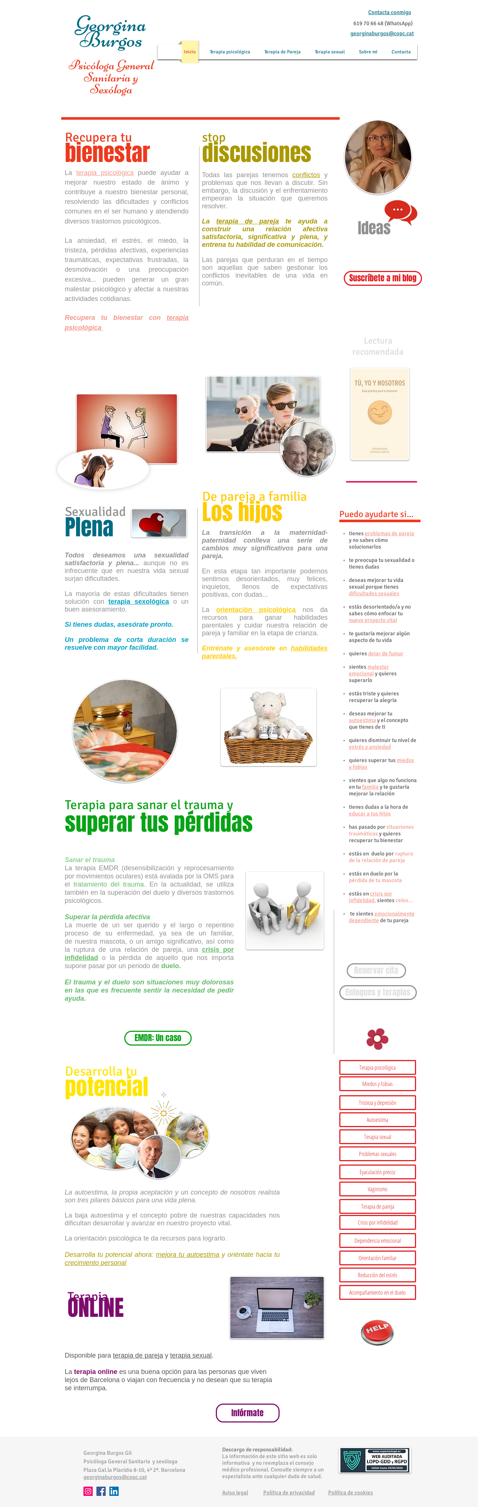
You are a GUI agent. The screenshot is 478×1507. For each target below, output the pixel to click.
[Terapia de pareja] (377, 1206)
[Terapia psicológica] (377, 1067)
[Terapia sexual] (377, 1136)
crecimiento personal (95, 1262)
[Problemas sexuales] (377, 1153)
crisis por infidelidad (370, 897)
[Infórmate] (248, 1413)
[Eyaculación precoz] (377, 1172)
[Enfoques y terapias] (378, 992)
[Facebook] (101, 1491)
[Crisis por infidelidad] (377, 1222)
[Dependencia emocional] (377, 1240)
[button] (377, 1102)
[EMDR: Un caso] (158, 1038)
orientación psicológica (256, 609)
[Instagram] (88, 1491)
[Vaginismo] (377, 1189)
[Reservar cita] (376, 970)
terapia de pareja (247, 221)
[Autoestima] (377, 1119)
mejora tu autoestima (188, 1254)
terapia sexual (191, 1355)
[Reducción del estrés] (377, 1275)
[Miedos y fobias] (377, 1083)
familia (370, 787)
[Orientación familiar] (377, 1258)
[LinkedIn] (114, 1491)
